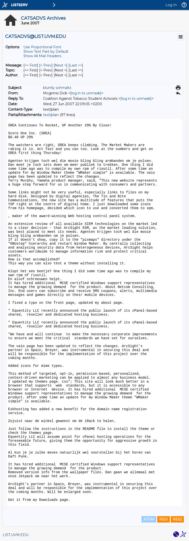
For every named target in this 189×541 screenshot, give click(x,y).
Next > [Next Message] (60, 65)
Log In (171, 5)
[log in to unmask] (85, 93)
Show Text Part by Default (45, 51)
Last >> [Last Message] (76, 65)
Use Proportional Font (42, 47)
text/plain (51, 115)
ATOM (148, 519)
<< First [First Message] (31, 65)
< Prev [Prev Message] (45, 65)
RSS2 (177, 519)
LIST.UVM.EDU (16, 535)
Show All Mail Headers (42, 56)
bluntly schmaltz (57, 87)
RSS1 (163, 519)
